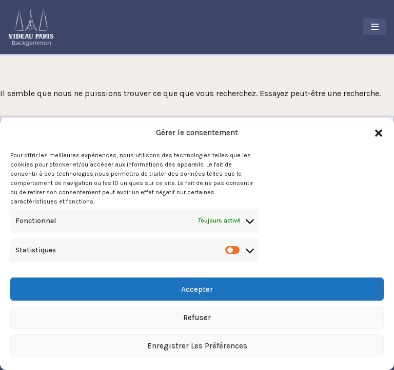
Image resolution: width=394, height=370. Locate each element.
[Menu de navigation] (374, 26)
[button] (378, 133)
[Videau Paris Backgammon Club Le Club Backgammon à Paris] (31, 27)
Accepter (197, 289)
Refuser (197, 317)
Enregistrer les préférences (197, 345)
